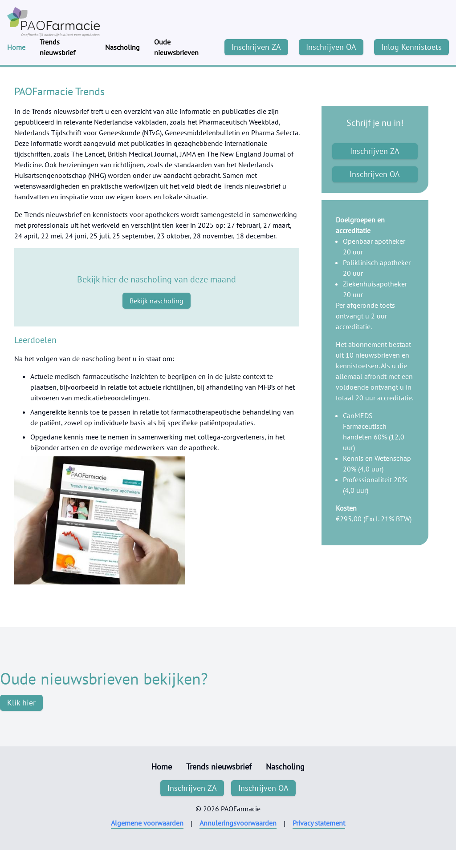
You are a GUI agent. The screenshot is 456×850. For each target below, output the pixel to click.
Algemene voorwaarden (147, 822)
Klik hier (21, 702)
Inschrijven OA (331, 47)
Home (16, 47)
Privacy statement (319, 822)
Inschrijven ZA (256, 47)
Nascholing (122, 47)
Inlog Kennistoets (411, 47)
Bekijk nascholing (156, 300)
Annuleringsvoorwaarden (238, 822)
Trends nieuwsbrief (57, 47)
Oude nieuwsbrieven (176, 47)
